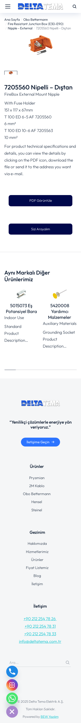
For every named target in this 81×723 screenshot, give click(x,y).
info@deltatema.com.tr (40, 641)
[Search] (67, 662)
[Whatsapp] (12, 698)
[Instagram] (12, 685)
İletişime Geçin (41, 442)
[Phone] (12, 671)
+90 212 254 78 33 (40, 633)
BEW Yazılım (50, 716)
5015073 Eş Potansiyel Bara (21, 308)
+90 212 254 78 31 (40, 626)
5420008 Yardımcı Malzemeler (59, 311)
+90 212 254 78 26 (40, 618)
